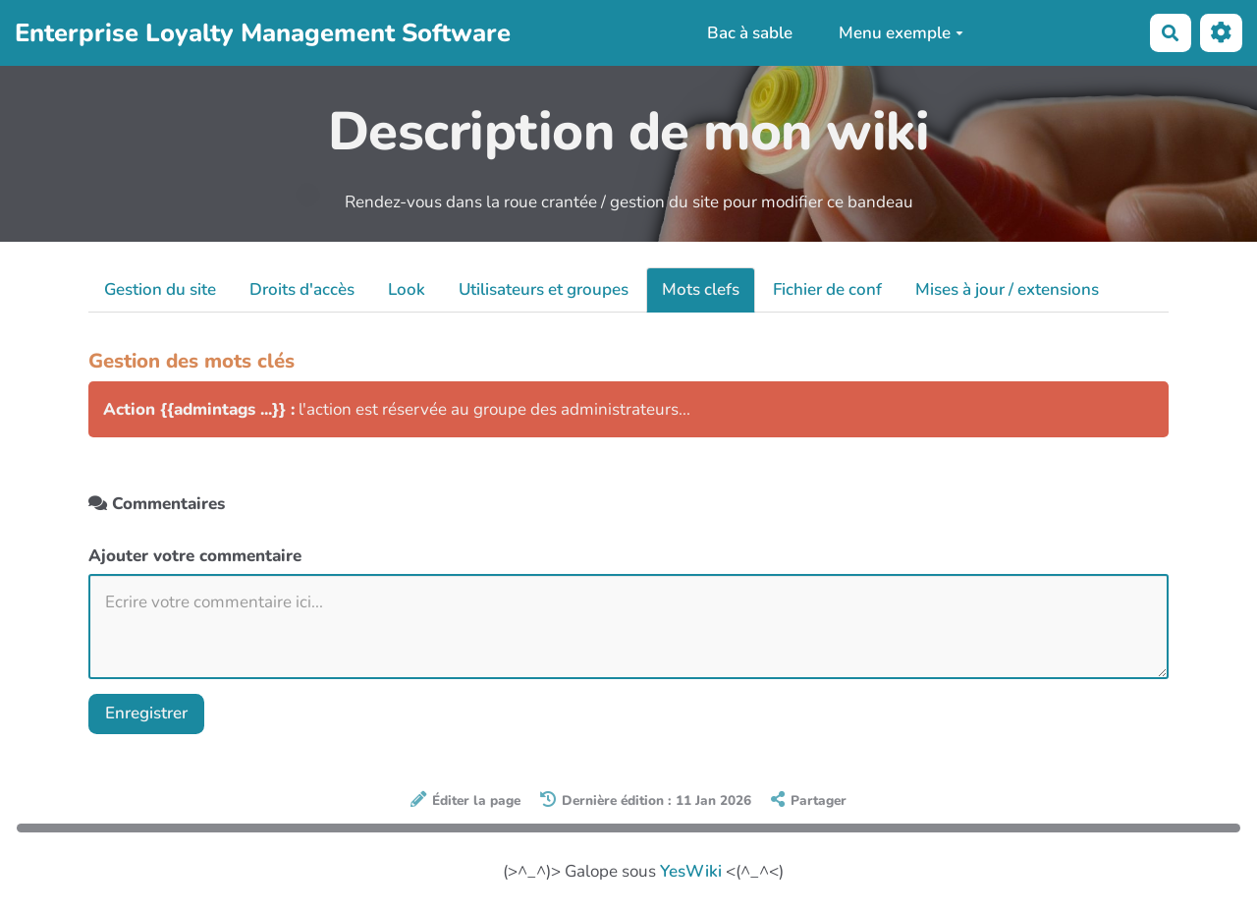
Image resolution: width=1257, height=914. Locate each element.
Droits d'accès (302, 289)
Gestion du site (160, 289)
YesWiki (691, 871)
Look (406, 289)
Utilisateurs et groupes (543, 289)
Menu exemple (901, 33)
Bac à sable (749, 33)
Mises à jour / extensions (1007, 289)
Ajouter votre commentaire (194, 555)
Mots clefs (700, 289)
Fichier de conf (827, 289)
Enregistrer (146, 713)
